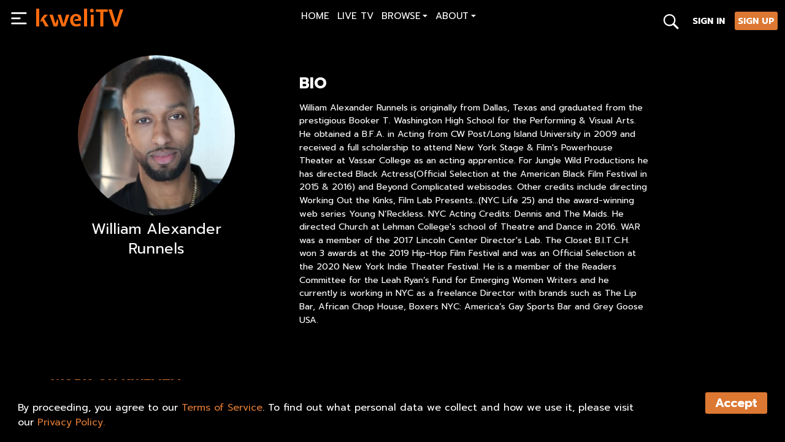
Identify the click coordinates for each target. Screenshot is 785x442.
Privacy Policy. (71, 422)
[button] (404, 17)
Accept (736, 403)
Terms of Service (222, 407)
